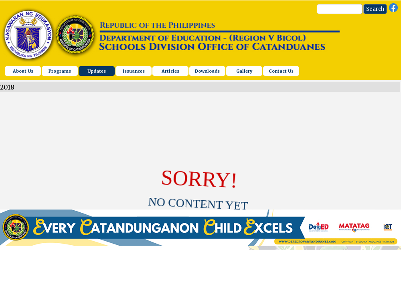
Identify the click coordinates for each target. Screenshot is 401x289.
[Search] (340, 9)
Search (375, 9)
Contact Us (281, 71)
